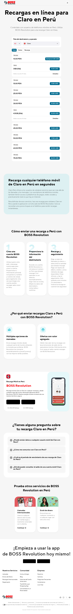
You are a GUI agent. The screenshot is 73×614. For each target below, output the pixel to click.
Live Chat (40, 585)
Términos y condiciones (28, 602)
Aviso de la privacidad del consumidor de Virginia (42, 604)
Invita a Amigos (24, 574)
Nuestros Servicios (9, 571)
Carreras (40, 577)
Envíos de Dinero (7, 577)
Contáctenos (41, 582)
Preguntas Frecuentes (44, 579)
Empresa (40, 571)
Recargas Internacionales (9, 579)
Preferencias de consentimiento (35, 607)
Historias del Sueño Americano (25, 580)
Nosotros (40, 574)
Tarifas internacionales (13, 602)
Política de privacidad (62, 604)
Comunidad (24, 571)
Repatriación (6, 582)
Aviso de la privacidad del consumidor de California (49, 602)
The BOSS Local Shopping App (25, 585)
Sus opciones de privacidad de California (15, 604)
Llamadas (5, 574)
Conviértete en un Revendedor (25, 589)
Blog (21, 577)
